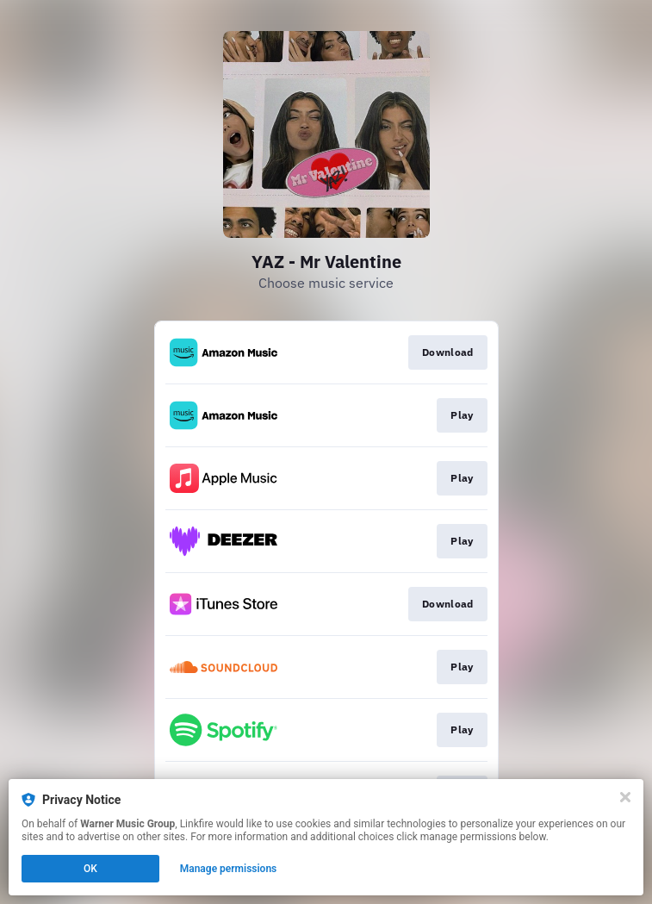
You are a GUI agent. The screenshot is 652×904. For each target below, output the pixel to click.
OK (90, 869)
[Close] (625, 797)
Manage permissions (228, 869)
